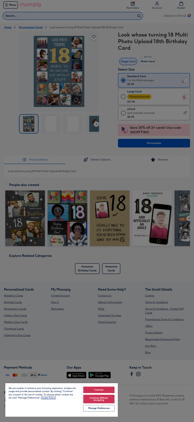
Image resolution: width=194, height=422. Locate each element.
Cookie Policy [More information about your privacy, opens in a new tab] (48, 398)
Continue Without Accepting (99, 399)
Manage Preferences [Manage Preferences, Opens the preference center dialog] (99, 408)
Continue (98, 390)
